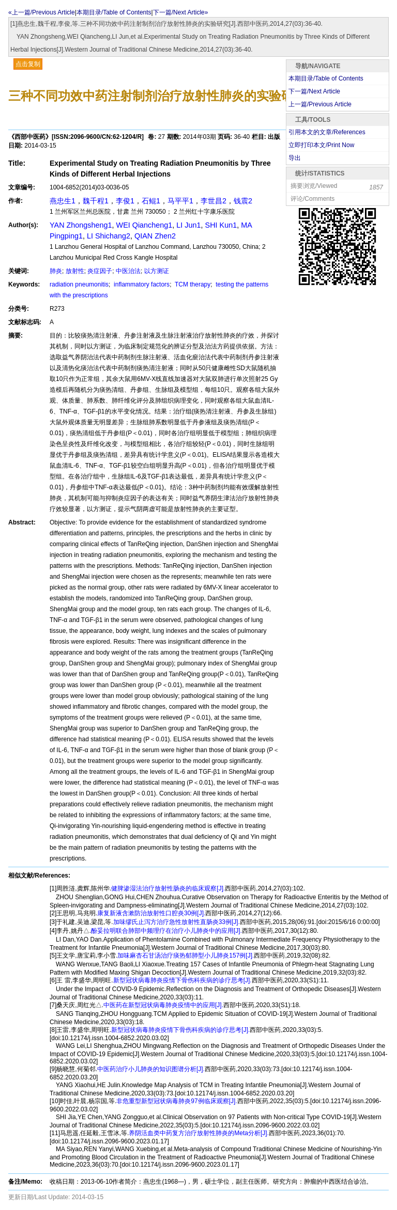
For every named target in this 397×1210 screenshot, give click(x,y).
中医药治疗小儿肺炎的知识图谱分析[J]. (151, 1069)
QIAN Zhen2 (155, 236)
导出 (294, 158)
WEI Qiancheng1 (144, 225)
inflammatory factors (141, 284)
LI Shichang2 (108, 236)
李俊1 (125, 201)
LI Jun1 (188, 225)
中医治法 (128, 271)
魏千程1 (96, 201)
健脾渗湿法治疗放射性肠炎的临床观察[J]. (168, 888)
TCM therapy (191, 284)
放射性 (75, 271)
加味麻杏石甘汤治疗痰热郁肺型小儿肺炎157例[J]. (185, 955)
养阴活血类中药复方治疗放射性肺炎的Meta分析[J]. (199, 1133)
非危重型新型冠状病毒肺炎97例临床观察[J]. (176, 1101)
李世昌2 (213, 201)
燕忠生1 (62, 201)
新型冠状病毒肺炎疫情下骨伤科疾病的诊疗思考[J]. (182, 980)
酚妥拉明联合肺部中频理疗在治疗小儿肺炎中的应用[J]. (166, 930)
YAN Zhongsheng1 (81, 225)
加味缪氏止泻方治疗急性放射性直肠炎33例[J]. (176, 922)
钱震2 (243, 201)
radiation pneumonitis (79, 284)
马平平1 (180, 201)
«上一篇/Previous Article (41, 12)
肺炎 (56, 271)
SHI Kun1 (221, 225)
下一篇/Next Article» (180, 12)
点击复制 (28, 64)
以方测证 (156, 271)
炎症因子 (99, 271)
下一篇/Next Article (314, 91)
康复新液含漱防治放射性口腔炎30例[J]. (151, 913)
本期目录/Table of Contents (114, 12)
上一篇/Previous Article (320, 104)
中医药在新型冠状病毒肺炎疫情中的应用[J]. (163, 1005)
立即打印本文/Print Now (321, 145)
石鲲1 (151, 201)
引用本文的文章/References (326, 132)
